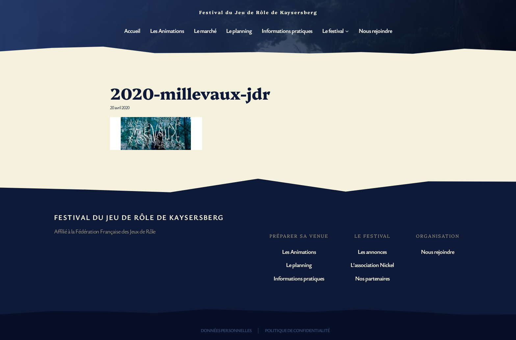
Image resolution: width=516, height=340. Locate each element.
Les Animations (299, 251)
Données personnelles (226, 330)
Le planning (299, 265)
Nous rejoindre (437, 251)
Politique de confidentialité (297, 330)
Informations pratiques (298, 278)
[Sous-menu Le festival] (347, 31)
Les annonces (372, 251)
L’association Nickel (372, 265)
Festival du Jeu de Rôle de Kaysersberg (139, 217)
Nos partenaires (372, 278)
